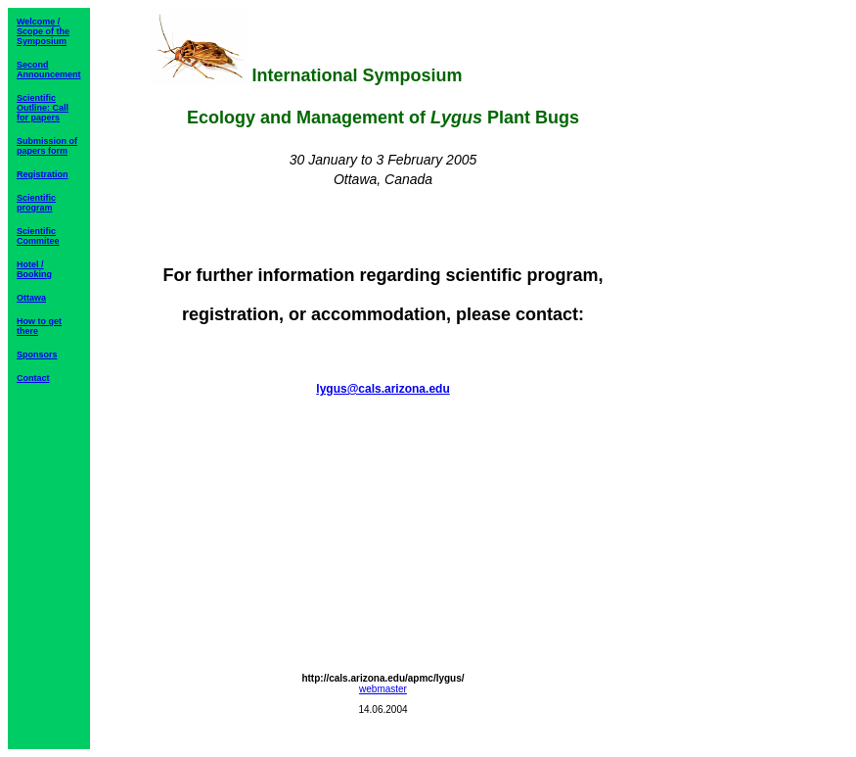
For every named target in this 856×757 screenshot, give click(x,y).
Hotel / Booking (34, 269)
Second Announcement (49, 69)
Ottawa (31, 298)
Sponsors (37, 354)
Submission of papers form (47, 146)
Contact (33, 378)
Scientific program (36, 203)
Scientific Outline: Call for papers (42, 107)
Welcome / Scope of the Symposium (43, 31)
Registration (42, 174)
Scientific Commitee (38, 236)
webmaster (383, 689)
